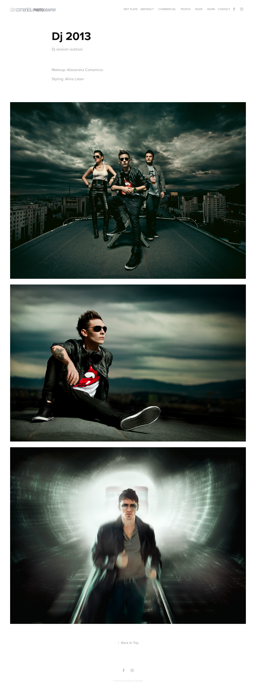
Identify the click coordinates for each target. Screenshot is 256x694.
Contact (224, 9)
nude (198, 9)
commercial (167, 9)
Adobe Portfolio (134, 680)
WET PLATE (131, 9)
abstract (147, 9)
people (186, 9)
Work (211, 9)
